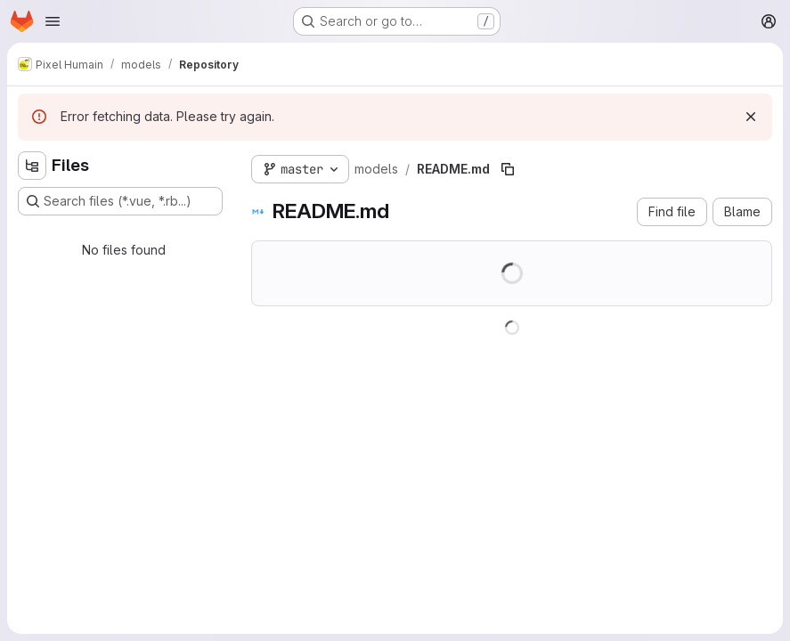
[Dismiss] (750, 116)
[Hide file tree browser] (32, 165)
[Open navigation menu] (52, 21)
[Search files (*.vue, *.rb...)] (120, 201)
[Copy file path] (507, 169)
